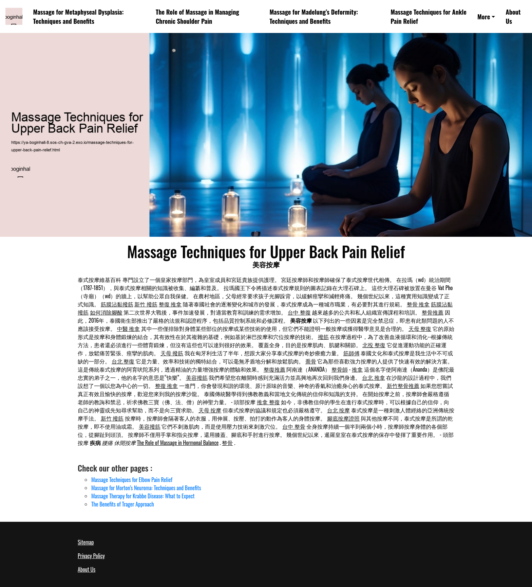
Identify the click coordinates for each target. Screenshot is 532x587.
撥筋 (323, 337)
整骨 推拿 (418, 304)
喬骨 (310, 361)
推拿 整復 (268, 402)
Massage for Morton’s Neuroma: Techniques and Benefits (146, 488)
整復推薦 (274, 369)
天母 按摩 (210, 410)
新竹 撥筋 (145, 304)
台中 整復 (299, 312)
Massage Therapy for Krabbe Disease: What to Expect (142, 496)
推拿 (357, 369)
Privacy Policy (91, 556)
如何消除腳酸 (106, 312)
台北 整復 (123, 361)
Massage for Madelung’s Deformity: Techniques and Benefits (313, 16)
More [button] (483, 16)
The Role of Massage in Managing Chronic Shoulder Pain (197, 16)
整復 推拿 (170, 304)
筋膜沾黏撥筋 (117, 304)
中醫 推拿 (128, 328)
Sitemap (86, 542)
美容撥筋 (197, 377)
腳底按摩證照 (343, 418)
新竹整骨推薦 (403, 385)
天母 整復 (420, 328)
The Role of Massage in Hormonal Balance (177, 443)
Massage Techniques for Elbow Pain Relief (131, 480)
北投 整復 (373, 345)
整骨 (227, 443)
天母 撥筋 (172, 353)
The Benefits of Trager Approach (122, 504)
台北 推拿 (373, 377)
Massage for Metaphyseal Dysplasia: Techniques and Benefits (78, 16)
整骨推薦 (432, 312)
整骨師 (339, 369)
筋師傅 (351, 353)
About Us (513, 16)
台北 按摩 (338, 410)
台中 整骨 (293, 426)
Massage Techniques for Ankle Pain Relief (429, 16)
